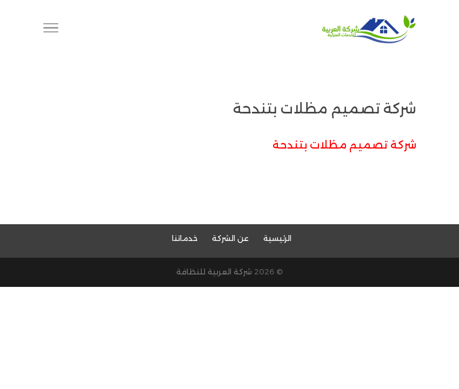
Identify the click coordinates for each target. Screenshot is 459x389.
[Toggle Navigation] (50, 29)
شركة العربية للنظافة (214, 272)
